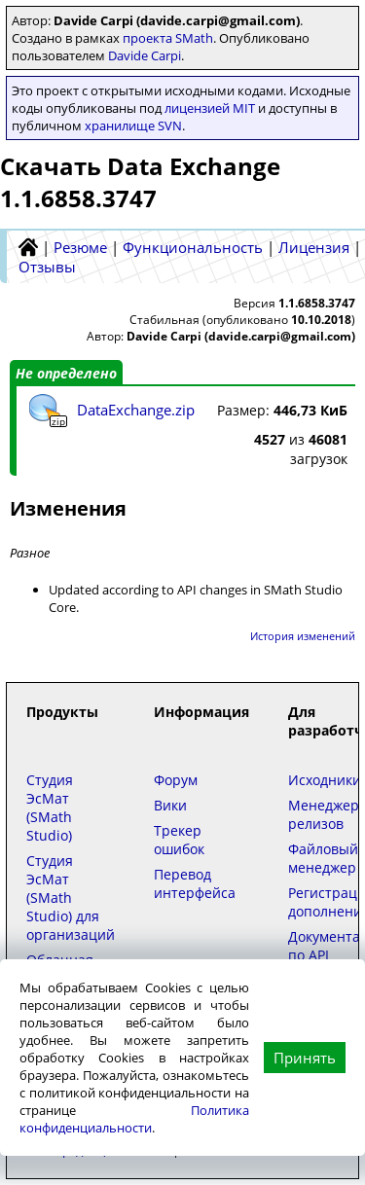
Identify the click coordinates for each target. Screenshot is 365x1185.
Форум (176, 780)
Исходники (324, 780)
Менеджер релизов (323, 814)
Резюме (80, 247)
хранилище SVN (133, 125)
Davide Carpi (144, 55)
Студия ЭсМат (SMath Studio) (49, 807)
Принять (305, 1057)
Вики (170, 805)
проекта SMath (168, 38)
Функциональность (193, 247)
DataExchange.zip (136, 409)
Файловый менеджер (323, 858)
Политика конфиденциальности (134, 1118)
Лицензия (313, 247)
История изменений (302, 635)
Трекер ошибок (179, 839)
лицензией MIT (209, 108)
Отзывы (47, 266)
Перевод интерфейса (195, 883)
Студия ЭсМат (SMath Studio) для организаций (70, 897)
